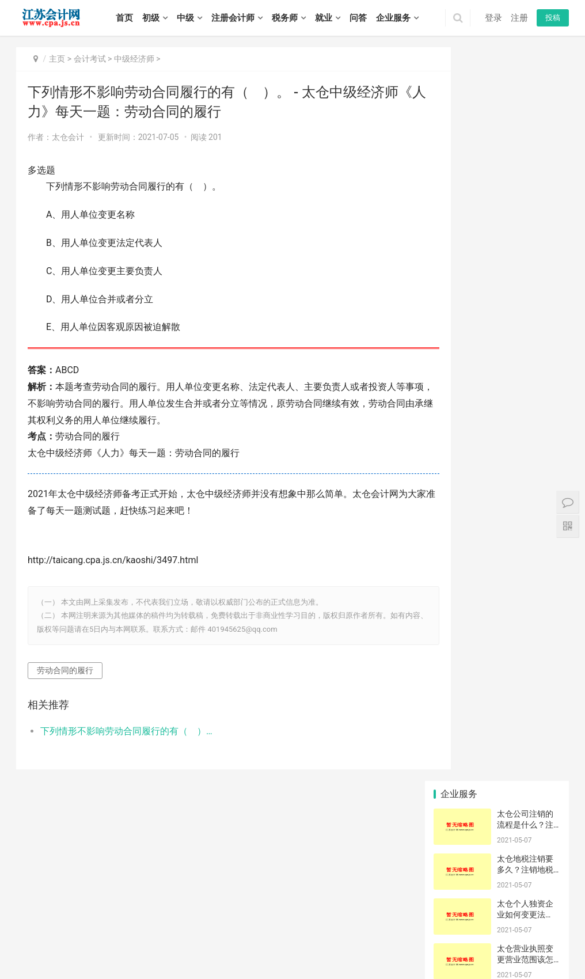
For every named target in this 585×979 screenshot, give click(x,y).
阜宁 (256, 948)
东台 (303, 948)
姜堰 (551, 948)
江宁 (348, 924)
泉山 (32, 936)
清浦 (116, 948)
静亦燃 (539, 676)
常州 (70, 924)
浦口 (294, 924)
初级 (150, 18)
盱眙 (163, 948)
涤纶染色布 (543, 710)
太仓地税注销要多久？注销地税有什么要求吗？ (525, 136)
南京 (23, 924)
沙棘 (454, 744)
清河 (70, 948)
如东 (465, 936)
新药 (454, 659)
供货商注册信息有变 (543, 778)
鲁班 (539, 557)
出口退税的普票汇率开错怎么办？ (457, 676)
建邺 (263, 924)
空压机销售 (457, 591)
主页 (57, 58)
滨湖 (488, 924)
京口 (427, 948)
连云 (527, 936)
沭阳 (94, 961)
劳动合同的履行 (65, 670)
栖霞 (310, 924)
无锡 (38, 924)
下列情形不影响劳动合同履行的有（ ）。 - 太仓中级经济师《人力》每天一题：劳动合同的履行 (121, 731)
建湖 (287, 948)
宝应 (381, 948)
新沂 (109, 936)
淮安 (139, 924)
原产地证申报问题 (457, 625)
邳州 (125, 936)
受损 (454, 710)
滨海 (241, 948)
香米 (454, 608)
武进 (209, 936)
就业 (323, 18)
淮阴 (101, 948)
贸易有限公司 (543, 744)
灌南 (54, 948)
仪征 (396, 948)
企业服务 (393, 18)
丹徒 (458, 948)
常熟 (334, 936)
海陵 (520, 948)
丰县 (63, 936)
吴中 (272, 936)
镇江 (185, 924)
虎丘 (256, 936)
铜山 (47, 936)
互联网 (497, 778)
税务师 (285, 18)
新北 (194, 936)
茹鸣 (497, 727)
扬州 (170, 924)
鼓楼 (279, 924)
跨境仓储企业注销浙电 (543, 727)
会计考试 (90, 58)
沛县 (78, 936)
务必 (539, 608)
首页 (124, 18)
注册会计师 (232, 18)
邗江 (349, 948)
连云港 (119, 924)
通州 (434, 936)
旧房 (497, 693)
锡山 (457, 924)
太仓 (387, 936)
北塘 (441, 924)
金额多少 (455, 574)
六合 (363, 924)
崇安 (410, 924)
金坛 (241, 936)
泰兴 (47, 961)
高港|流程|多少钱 (543, 625)
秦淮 (247, 924)
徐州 (54, 924)
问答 (358, 18)
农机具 (454, 693)
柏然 (497, 557)
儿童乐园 (455, 761)
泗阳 (109, 961)
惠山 (472, 924)
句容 (505, 948)
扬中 (489, 948)
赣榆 (558, 936)
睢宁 (94, 936)
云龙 (549, 924)
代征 (539, 693)
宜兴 (519, 924)
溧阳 (225, 936)
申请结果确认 (500, 659)
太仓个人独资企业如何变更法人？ (525, 181)
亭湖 (194, 948)
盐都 (209, 948)
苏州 (85, 924)
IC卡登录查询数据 (500, 744)
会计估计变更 (500, 761)
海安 (450, 936)
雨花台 (328, 924)
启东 (481, 936)
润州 (443, 948)
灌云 (38, 948)
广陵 (334, 948)
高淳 (394, 924)
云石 (497, 642)
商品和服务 (457, 642)
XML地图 (294, 908)
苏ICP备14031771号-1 (244, 908)
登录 (493, 18)
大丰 (318, 948)
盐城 (154, 924)
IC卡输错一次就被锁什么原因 (457, 727)
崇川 (403, 936)
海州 (542, 936)
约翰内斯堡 (457, 778)
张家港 (353, 936)
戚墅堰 (175, 936)
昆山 (372, 936)
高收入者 (540, 659)
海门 (512, 936)
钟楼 (156, 936)
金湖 (178, 948)
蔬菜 (539, 591)
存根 (539, 574)
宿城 (63, 961)
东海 (23, 948)
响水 (225, 948)
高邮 (412, 948)
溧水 (379, 924)
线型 (454, 557)
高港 (535, 948)
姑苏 (303, 936)
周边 (497, 676)
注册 (519, 18)
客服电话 (497, 608)
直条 (497, 574)
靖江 (32, 961)
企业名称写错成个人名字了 (500, 710)
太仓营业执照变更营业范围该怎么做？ (525, 226)
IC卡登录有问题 (500, 625)
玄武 (232, 924)
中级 (185, 18)
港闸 (419, 936)
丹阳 (474, 948)
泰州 (201, 924)
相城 (287, 936)
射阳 (272, 948)
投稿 (552, 17)
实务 (190, 890)
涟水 (132, 948)
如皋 (496, 936)
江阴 (503, 924)
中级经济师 (134, 58)
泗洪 (125, 961)
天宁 (140, 936)
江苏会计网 (327, 908)
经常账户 (540, 761)
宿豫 (78, 961)
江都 (365, 948)
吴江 (318, 936)
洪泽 (147, 948)
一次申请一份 (543, 642)
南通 (101, 924)
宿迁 (216, 924)
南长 (425, 924)
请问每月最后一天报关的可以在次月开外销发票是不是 (500, 591)
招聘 (217, 890)
